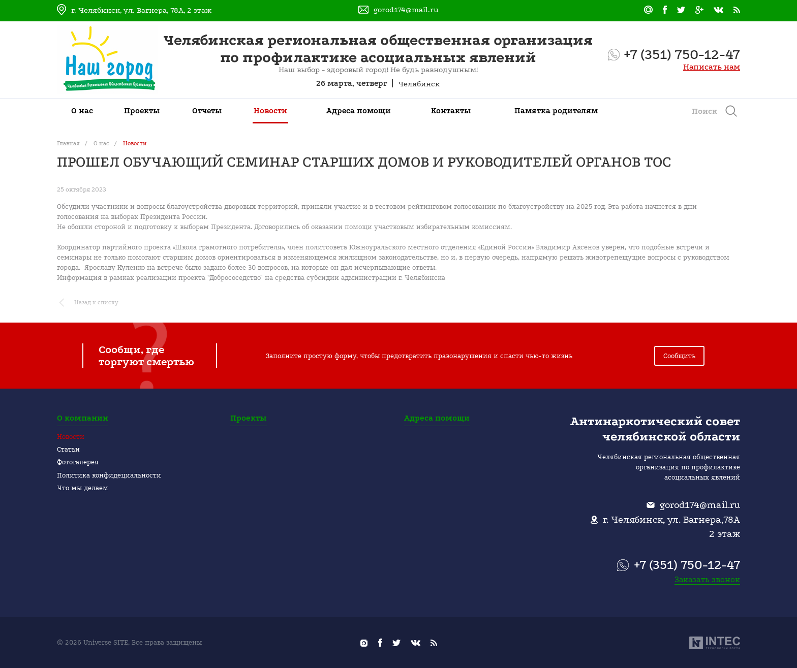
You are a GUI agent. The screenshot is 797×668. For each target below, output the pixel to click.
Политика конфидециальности (109, 475)
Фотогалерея (78, 462)
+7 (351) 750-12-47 (682, 54)
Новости (70, 436)
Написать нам (711, 67)
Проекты (248, 418)
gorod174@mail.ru (406, 9)
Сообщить (679, 356)
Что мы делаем (82, 488)
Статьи (68, 449)
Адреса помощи (437, 418)
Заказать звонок (707, 579)
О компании (82, 418)
